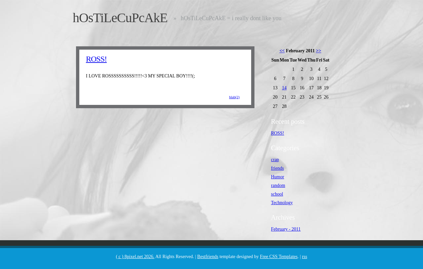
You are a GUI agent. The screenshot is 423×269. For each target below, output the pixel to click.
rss (304, 256)
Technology (282, 202)
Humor (277, 176)
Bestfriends (207, 256)
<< (282, 50)
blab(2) (234, 97)
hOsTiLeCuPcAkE (120, 17)
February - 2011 (286, 229)
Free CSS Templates (279, 256)
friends (277, 168)
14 (284, 87)
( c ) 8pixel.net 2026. (135, 256)
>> (318, 50)
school (277, 194)
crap (275, 159)
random (278, 185)
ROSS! (96, 59)
